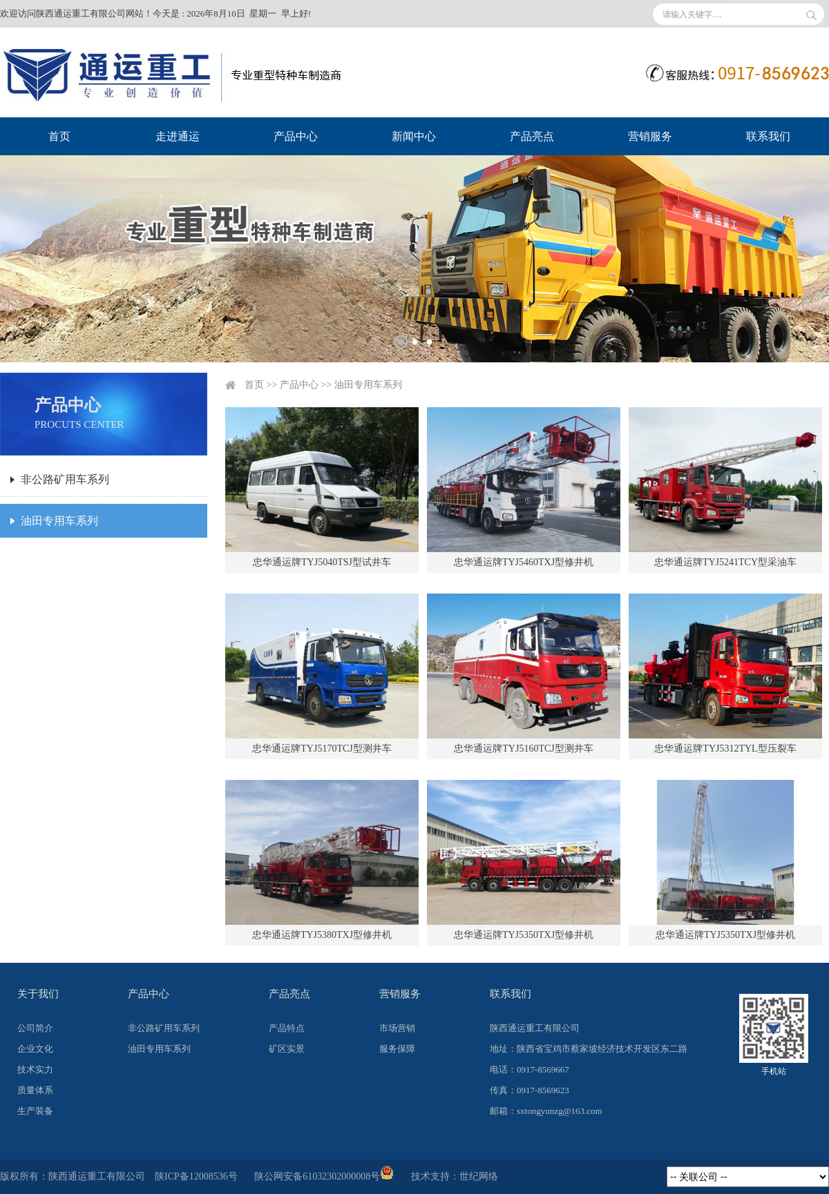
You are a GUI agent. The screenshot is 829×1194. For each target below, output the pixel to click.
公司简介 (35, 1028)
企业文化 (35, 1049)
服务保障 (397, 1049)
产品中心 (296, 136)
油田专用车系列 (59, 521)
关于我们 (38, 993)
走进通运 (177, 136)
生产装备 (35, 1111)
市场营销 (397, 1028)
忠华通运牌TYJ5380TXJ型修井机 (322, 935)
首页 (59, 136)
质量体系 (35, 1090)
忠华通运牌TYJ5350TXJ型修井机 (523, 935)
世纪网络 (478, 1176)
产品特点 (287, 1028)
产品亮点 (532, 136)
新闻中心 (414, 136)
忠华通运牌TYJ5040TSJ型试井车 (322, 562)
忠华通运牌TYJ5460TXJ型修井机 (523, 562)
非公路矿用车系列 (65, 479)
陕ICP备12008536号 (196, 1176)
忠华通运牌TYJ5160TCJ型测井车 (523, 748)
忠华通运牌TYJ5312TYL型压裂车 (725, 748)
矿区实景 (287, 1049)
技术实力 (35, 1069)
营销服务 (650, 136)
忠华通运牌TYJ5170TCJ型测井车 (321, 748)
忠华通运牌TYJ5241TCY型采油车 (725, 562)
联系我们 (768, 136)
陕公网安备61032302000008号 (324, 1176)
